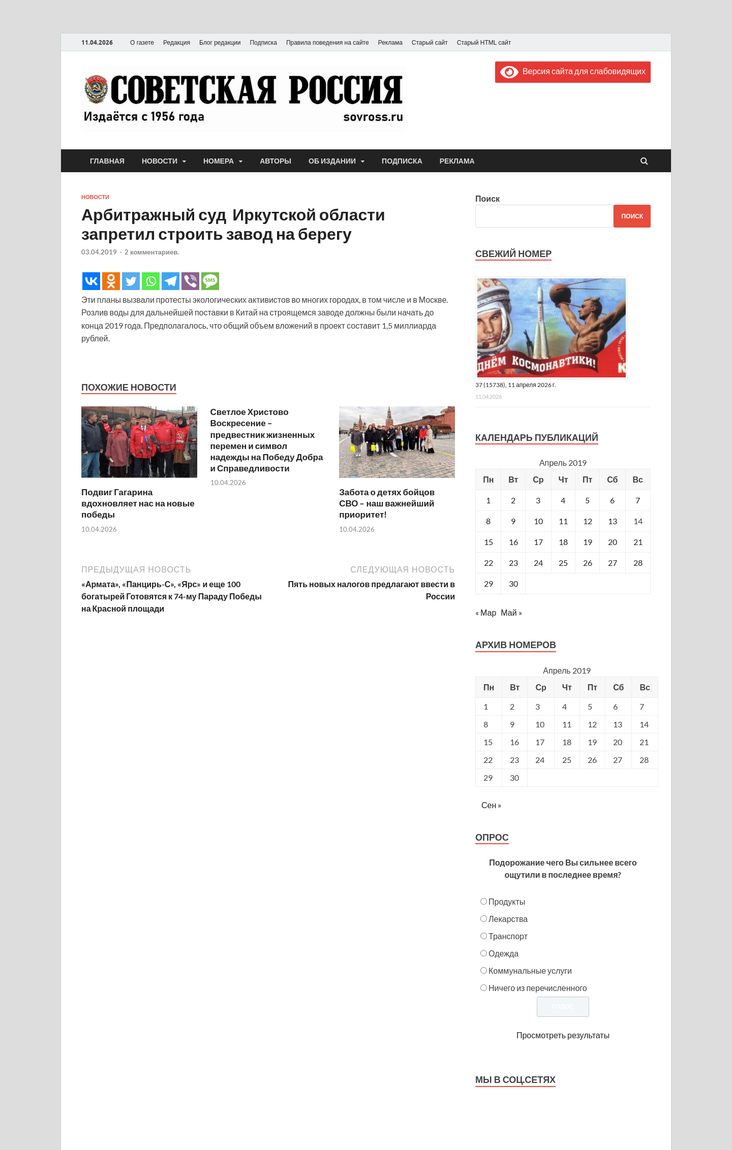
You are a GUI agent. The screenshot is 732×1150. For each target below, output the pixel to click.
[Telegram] (170, 281)
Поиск (487, 198)
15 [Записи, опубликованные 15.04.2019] (488, 542)
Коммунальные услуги (530, 970)
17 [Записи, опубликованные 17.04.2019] (538, 542)
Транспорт (508, 936)
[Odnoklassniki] (111, 281)
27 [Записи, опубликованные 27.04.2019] (612, 562)
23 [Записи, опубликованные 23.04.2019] (513, 562)
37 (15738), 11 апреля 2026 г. (515, 385)
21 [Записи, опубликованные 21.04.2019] (638, 542)
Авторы (275, 161)
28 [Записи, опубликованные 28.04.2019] (638, 562)
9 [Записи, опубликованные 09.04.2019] (513, 521)
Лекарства (508, 918)
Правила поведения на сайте (327, 42)
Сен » (491, 805)
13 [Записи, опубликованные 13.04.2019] (612, 521)
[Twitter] (131, 281)
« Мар (485, 612)
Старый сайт (430, 42)
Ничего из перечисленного (538, 988)
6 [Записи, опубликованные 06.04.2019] (612, 500)
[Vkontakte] (91, 281)
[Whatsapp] (151, 281)
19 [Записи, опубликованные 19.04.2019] (587, 542)
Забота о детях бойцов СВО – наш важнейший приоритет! (387, 503)
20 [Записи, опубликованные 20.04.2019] (612, 542)
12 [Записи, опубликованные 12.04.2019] (587, 521)
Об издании (332, 161)
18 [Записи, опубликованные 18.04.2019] (563, 542)
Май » (511, 612)
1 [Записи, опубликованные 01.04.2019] (488, 500)
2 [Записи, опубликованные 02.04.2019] (513, 500)
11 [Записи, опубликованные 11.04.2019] (563, 521)
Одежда (503, 953)
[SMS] (210, 281)
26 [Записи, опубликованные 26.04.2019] (587, 562)
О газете (142, 42)
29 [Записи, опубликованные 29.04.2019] (488, 583)
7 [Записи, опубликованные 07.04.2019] (637, 500)
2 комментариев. (152, 252)
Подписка (263, 42)
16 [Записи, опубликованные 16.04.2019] (513, 542)
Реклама (390, 42)
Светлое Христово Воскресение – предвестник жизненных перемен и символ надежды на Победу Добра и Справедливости (266, 439)
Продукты (507, 901)
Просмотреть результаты (562, 1035)
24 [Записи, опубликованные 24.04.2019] (538, 562)
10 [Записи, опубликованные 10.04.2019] (538, 521)
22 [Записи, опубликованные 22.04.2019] (488, 562)
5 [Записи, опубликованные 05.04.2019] (587, 500)
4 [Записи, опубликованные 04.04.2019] (563, 500)
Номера (218, 161)
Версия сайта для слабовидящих (573, 71)
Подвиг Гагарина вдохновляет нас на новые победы (138, 503)
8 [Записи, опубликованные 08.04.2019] (488, 521)
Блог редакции (220, 42)
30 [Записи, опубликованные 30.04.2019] (513, 583)
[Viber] (190, 281)
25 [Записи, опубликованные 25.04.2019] (563, 562)
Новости (159, 161)
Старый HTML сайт (484, 42)
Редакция (176, 42)
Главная (107, 161)
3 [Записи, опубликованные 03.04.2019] (538, 500)
